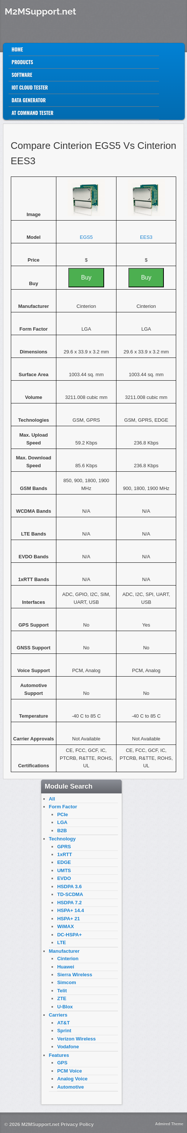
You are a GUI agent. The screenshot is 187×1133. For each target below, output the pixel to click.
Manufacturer (64, 951)
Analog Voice (72, 1079)
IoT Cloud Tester (30, 87)
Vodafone (68, 1046)
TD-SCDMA (70, 894)
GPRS (64, 846)
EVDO (64, 878)
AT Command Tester (32, 112)
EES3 (146, 237)
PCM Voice (69, 1071)
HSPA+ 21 (68, 918)
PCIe (62, 814)
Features (59, 1055)
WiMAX (65, 926)
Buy (86, 277)
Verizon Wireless (76, 1039)
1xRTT (64, 854)
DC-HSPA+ (69, 934)
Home (17, 49)
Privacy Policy (77, 1124)
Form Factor (63, 806)
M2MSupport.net (40, 11)
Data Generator (29, 100)
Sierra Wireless (74, 974)
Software (22, 74)
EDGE (64, 862)
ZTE (61, 998)
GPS (62, 1062)
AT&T (63, 1023)
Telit (62, 990)
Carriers (58, 1015)
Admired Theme (169, 1124)
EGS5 (86, 237)
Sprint (64, 1030)
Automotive (70, 1087)
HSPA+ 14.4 (70, 910)
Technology (62, 839)
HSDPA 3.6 (69, 886)
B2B (62, 830)
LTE (61, 942)
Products (22, 62)
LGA (62, 822)
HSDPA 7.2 (69, 902)
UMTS (64, 870)
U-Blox (65, 1006)
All (52, 799)
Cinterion (67, 958)
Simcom (66, 982)
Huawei (65, 967)
